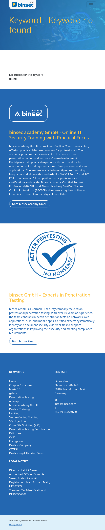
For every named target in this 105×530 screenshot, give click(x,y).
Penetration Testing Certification (29, 429)
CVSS (12, 437)
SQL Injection (17, 421)
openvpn (14, 401)
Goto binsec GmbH (24, 341)
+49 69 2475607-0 (66, 412)
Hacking (14, 413)
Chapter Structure (20, 385)
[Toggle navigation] (91, 4)
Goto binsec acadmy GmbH (29, 204)
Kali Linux (15, 433)
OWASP (13, 449)
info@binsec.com (65, 404)
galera (13, 393)
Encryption (16, 441)
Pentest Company (20, 445)
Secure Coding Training (23, 417)
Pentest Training (19, 409)
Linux (12, 381)
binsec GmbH (41, 520)
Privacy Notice (15, 524)
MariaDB (14, 389)
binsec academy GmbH (23, 405)
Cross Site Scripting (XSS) (24, 425)
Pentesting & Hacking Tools (26, 453)
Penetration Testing (21, 397)
